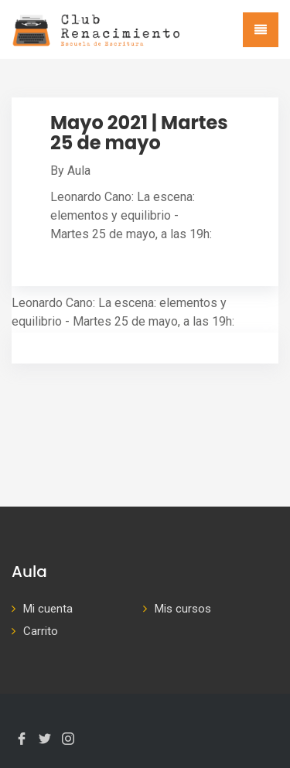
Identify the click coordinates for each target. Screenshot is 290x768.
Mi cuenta (48, 609)
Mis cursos (183, 609)
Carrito (40, 631)
